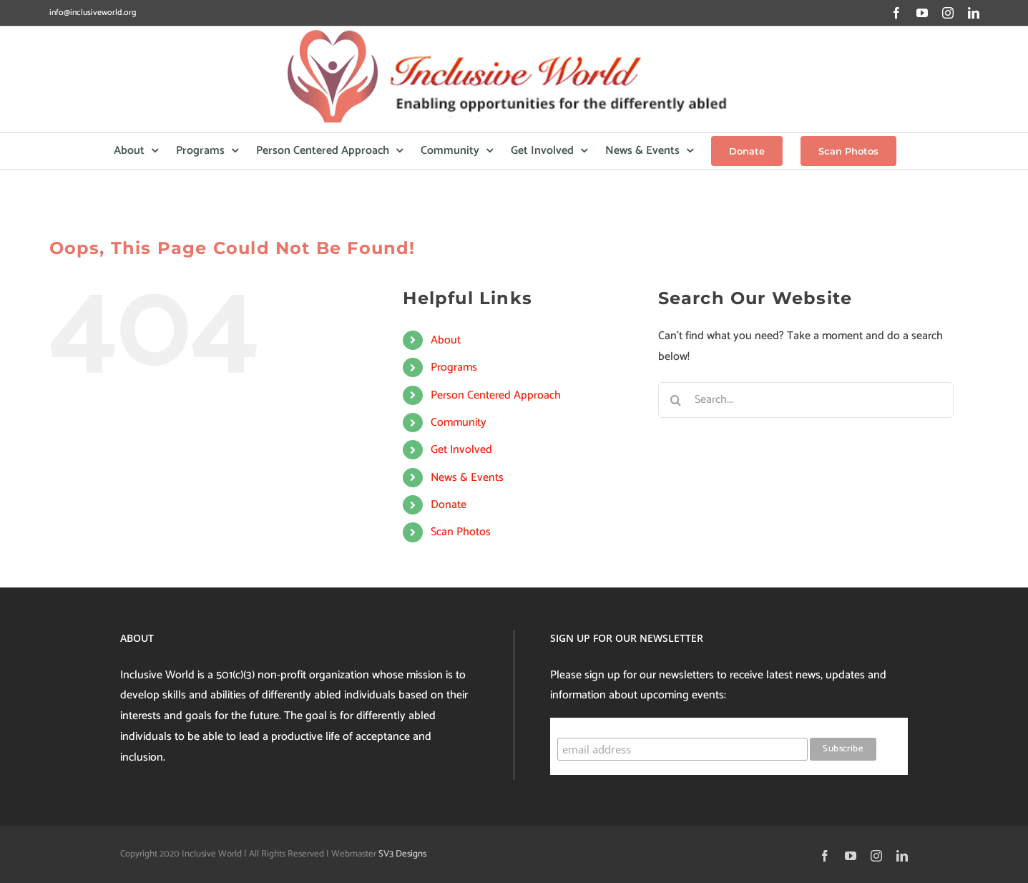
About (446, 340)
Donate (448, 504)
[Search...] (806, 400)
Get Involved (461, 449)
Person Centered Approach (496, 395)
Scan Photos (461, 532)
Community (458, 422)
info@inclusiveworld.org (92, 12)
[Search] (676, 400)
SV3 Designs (402, 854)
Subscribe (584, 724)
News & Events (467, 477)
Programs (454, 367)
